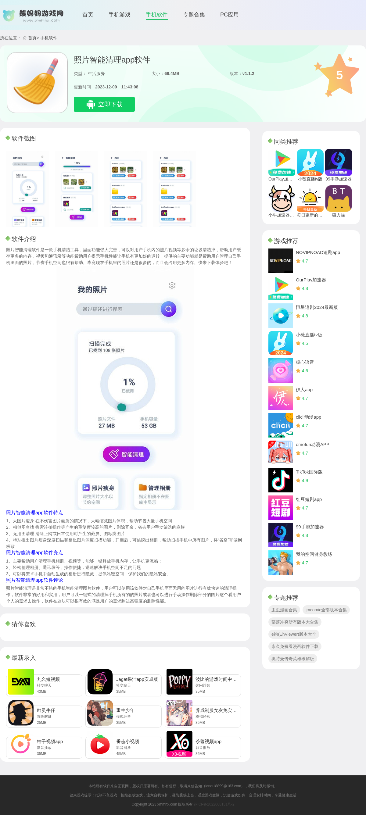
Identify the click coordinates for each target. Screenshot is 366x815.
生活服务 (96, 73)
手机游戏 (120, 15)
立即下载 (110, 104)
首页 (87, 15)
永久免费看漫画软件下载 (294, 646)
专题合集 (194, 15)
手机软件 (157, 15)
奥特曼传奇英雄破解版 (292, 658)
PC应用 (229, 15)
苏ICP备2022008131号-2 (214, 804)
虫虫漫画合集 (284, 609)
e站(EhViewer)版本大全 (293, 634)
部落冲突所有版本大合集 (294, 622)
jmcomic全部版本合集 (326, 609)
